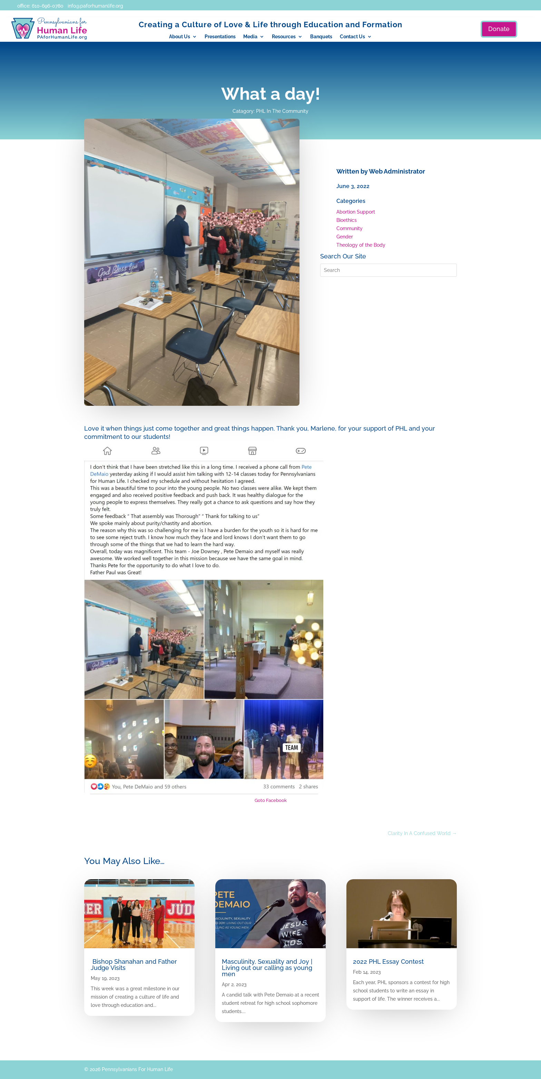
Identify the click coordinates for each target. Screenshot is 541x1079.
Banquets (321, 36)
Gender (344, 236)
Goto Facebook (271, 800)
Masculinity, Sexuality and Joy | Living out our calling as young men (267, 968)
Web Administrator (397, 171)
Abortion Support (355, 212)
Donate (499, 28)
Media (250, 36)
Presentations (220, 36)
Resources (284, 36)
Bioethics (346, 220)
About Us (179, 36)
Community (349, 228)
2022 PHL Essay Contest (388, 961)
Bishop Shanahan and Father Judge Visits (134, 964)
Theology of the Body (360, 245)
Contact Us (352, 36)
